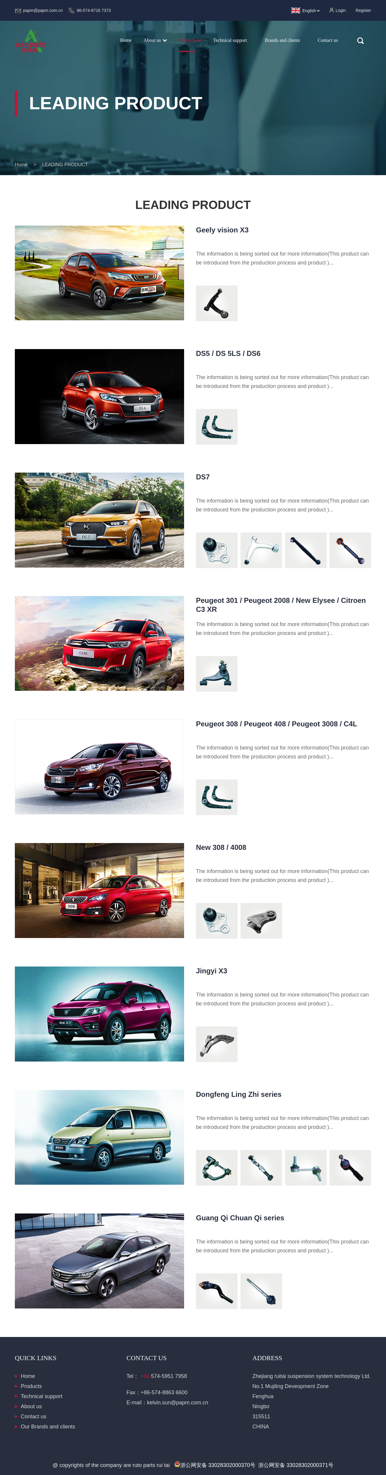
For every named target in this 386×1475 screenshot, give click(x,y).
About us (31, 1406)
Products (31, 1386)
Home (126, 40)
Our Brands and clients (48, 1427)
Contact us (33, 1416)
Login (341, 10)
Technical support (41, 1396)
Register (363, 10)
